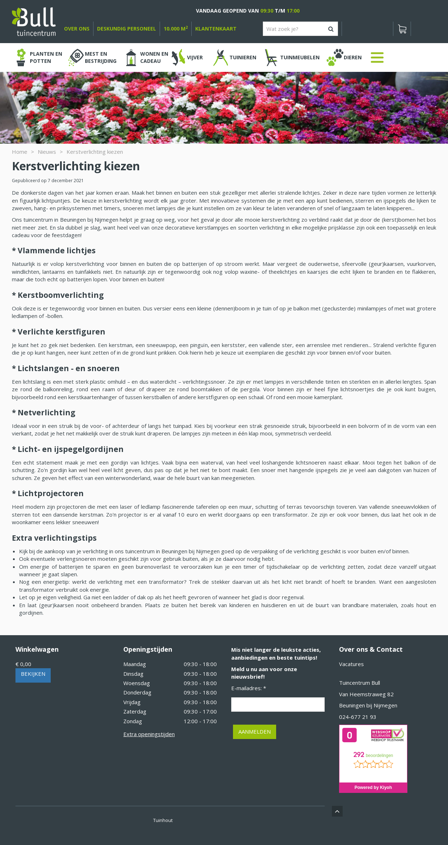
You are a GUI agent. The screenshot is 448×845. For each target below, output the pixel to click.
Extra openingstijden (149, 734)
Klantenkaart (216, 28)
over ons (77, 28)
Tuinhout (163, 820)
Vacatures (351, 664)
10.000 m (176, 28)
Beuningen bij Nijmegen (368, 705)
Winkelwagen (37, 649)
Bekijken (33, 673)
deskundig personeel (126, 28)
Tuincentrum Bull (359, 682)
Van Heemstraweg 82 (366, 694)
